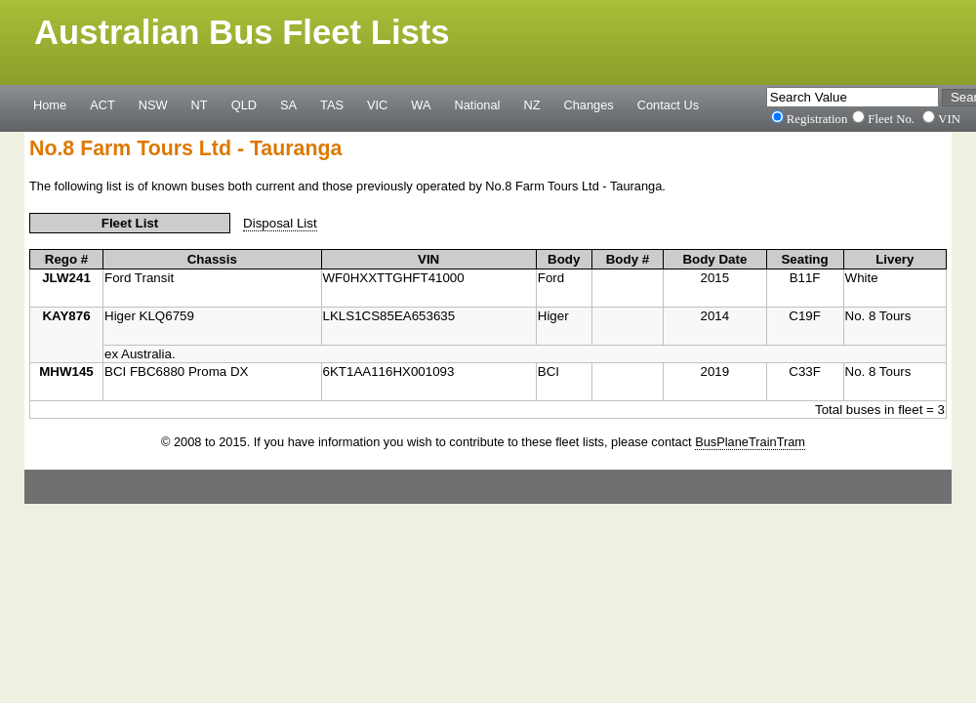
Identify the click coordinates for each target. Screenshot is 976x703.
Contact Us (668, 104)
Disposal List (280, 223)
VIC (377, 104)
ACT (102, 104)
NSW (153, 104)
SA (288, 104)
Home (49, 104)
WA (420, 104)
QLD (244, 104)
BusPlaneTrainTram (750, 441)
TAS (332, 104)
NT (199, 104)
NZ (531, 104)
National (478, 104)
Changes (589, 104)
